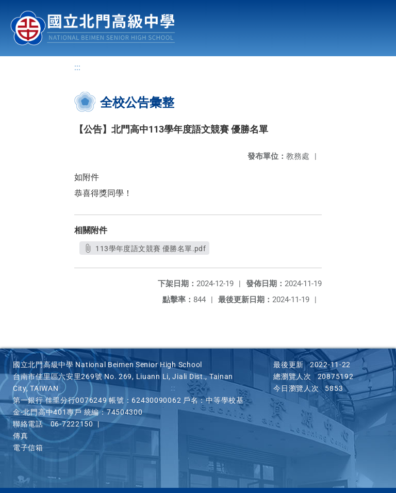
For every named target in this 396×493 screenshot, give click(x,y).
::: (77, 67)
